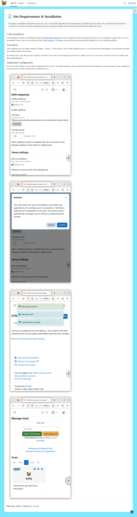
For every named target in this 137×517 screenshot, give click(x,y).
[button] (125, 3)
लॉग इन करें (132, 3)
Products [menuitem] (21, 3)
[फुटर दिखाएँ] (132, 512)
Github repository (51, 40)
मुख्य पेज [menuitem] (13, 3)
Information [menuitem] (31, 3)
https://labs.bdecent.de (15, 58)
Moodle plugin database (52, 38)
